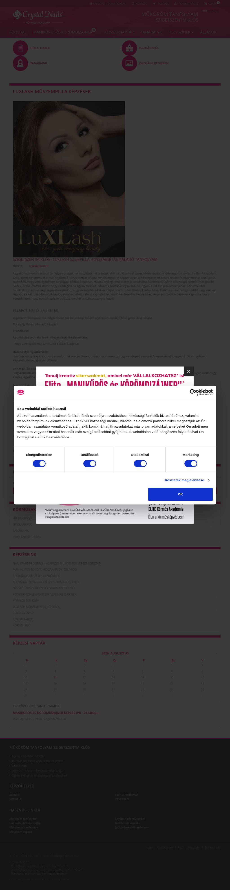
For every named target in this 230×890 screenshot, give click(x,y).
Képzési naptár (119, 32)
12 (84, 677)
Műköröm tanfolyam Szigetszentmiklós (49, 747)
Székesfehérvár (127, 795)
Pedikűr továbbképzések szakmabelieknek (44, 594)
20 (113, 683)
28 (55, 665)
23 (202, 683)
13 (113, 677)
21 (142, 683)
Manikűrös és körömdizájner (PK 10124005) (45, 570)
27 (25, 665)
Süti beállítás (213, 847)
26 (84, 689)
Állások (208, 32)
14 (142, 677)
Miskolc (15, 799)
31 (142, 665)
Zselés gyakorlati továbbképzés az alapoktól (39, 775)
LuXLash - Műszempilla (24, 823)
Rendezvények (23, 613)
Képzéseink (24, 554)
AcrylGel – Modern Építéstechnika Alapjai (37, 771)
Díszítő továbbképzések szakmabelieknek (44, 588)
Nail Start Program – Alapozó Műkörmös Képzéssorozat (56, 563)
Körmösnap (19, 766)
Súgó (149, 847)
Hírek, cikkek (22, 518)
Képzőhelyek (21, 786)
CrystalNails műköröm (130, 819)
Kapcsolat (194, 847)
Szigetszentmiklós (177, 20)
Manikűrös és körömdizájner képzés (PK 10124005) (55, 713)
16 (202, 677)
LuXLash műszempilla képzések (52, 91)
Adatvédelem (165, 847)
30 (113, 665)
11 (55, 677)
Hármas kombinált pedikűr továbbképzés (37, 761)
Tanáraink (151, 32)
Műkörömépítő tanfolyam (132, 827)
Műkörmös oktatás (127, 823)
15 (171, 677)
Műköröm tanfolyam (170, 14)
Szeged (14, 795)
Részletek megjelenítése (184, 480)
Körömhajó (22, 625)
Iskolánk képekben (27, 537)
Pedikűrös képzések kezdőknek (36, 576)
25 (55, 689)
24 (25, 689)
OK (180, 494)
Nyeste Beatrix (39, 266)
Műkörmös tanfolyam (23, 827)
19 (84, 683)
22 (171, 683)
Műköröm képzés (20, 832)
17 (25, 683)
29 (84, 665)
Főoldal (18, 32)
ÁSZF (181, 847)
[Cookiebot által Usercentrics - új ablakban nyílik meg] (193, 392)
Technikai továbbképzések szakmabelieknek (46, 582)
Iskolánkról (22, 524)
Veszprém (122, 799)
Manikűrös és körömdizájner (64, 31)
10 (25, 677)
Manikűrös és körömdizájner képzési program (39, 873)
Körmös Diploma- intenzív (28, 756)
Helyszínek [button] (180, 32)
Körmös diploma (26, 600)
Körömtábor (23, 619)
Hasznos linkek (24, 810)
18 (55, 683)
